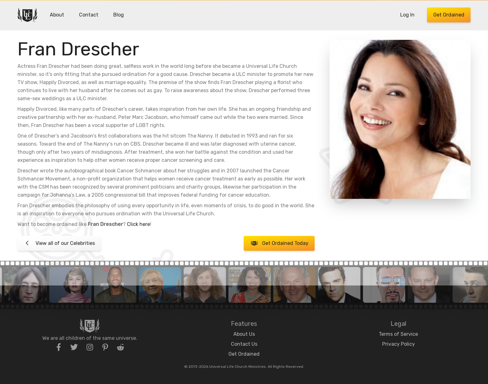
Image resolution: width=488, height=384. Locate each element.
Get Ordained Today (279, 243)
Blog (118, 15)
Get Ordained (448, 15)
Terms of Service (398, 334)
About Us (244, 334)
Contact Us (244, 344)
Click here (138, 224)
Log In (407, 15)
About (57, 15)
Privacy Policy (398, 344)
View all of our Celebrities (59, 243)
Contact (88, 15)
